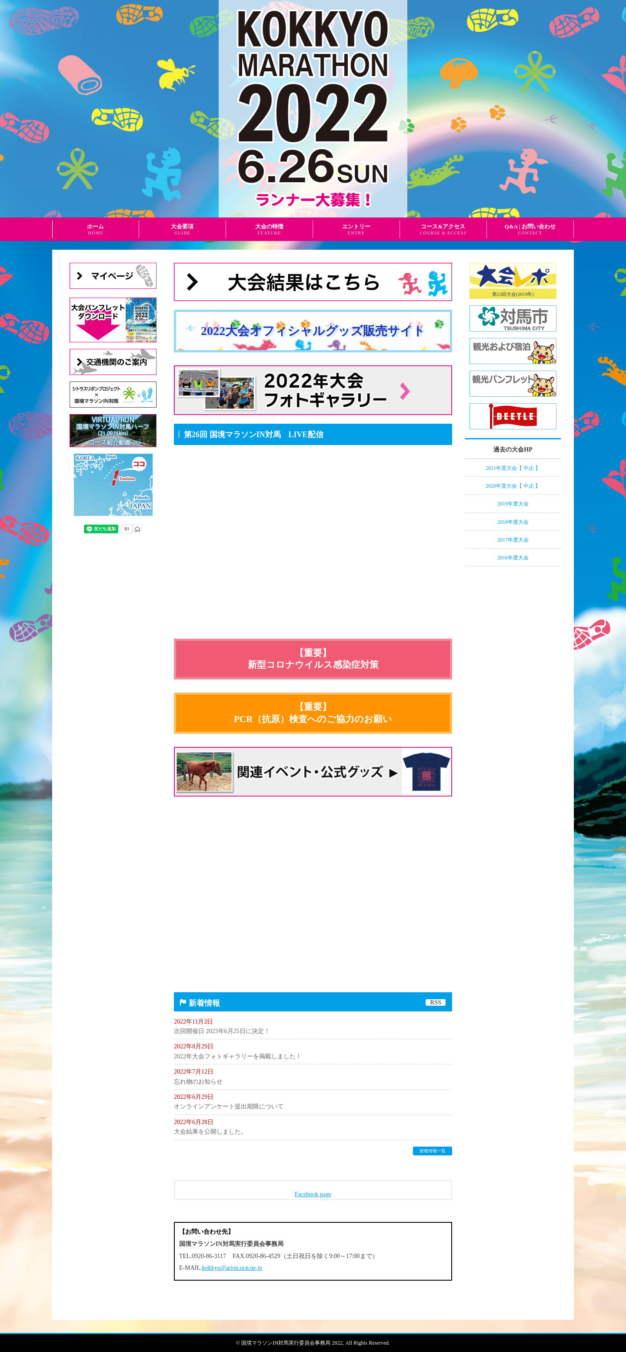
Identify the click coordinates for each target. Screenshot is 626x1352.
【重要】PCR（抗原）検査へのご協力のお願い (313, 713)
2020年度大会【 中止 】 (513, 486)
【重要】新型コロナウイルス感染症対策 (313, 659)
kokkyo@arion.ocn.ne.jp (232, 1268)
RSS (435, 1002)
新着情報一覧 (433, 1150)
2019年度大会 (513, 504)
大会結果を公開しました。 (210, 1131)
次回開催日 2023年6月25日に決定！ (222, 1031)
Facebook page (313, 1194)
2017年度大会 (513, 540)
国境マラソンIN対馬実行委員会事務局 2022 (292, 1343)
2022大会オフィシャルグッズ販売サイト (313, 331)
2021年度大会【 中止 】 (513, 468)
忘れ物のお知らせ (198, 1081)
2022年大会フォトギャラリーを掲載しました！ (238, 1056)
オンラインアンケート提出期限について (228, 1106)
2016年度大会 (513, 558)
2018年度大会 (513, 522)
